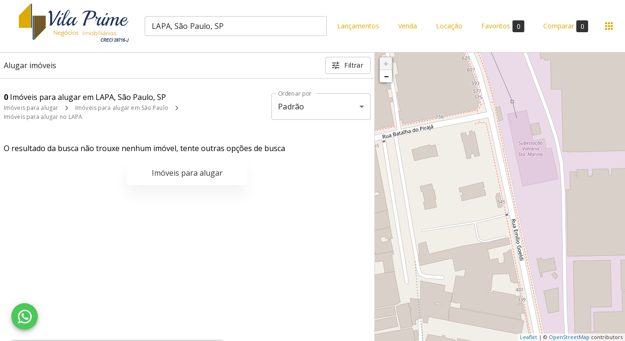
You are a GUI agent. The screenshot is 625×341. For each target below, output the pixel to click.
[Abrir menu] (609, 26)
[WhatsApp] (24, 316)
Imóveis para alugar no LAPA (43, 117)
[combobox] (236, 26)
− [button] (386, 76)
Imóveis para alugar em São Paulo (121, 108)
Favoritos (502, 26)
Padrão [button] (291, 106)
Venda (407, 26)
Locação (449, 26)
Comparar (565, 26)
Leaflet (528, 337)
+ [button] (386, 63)
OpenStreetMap (569, 337)
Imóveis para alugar (31, 108)
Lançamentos (358, 26)
